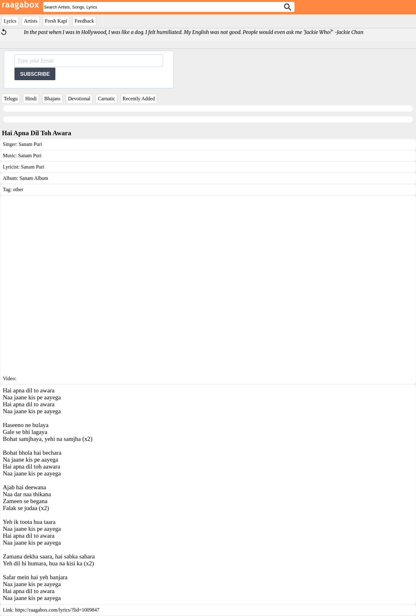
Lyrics (10, 21)
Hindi (31, 98)
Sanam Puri (30, 144)
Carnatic (106, 98)
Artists (30, 21)
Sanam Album (34, 178)
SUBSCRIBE (35, 74)
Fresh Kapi (56, 21)
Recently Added (139, 98)
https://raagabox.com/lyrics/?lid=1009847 (57, 610)
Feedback (84, 21)
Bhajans (52, 98)
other (18, 189)
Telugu (11, 98)
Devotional (79, 98)
